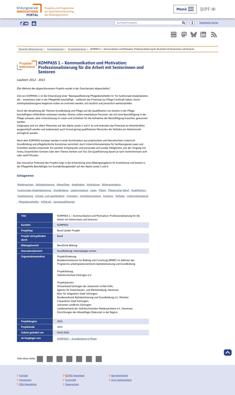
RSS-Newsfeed (74, 375)
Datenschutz (72, 384)
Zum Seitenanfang (121, 379)
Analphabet (78, 184)
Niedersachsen (25, 184)
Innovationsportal (55, 49)
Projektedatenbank (77, 49)
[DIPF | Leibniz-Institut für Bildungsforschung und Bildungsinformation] (208, 9)
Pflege (102, 190)
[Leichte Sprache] (34, 23)
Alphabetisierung (45, 184)
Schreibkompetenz (90, 196)
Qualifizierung (25, 196)
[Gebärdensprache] (24, 23)
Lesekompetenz (79, 190)
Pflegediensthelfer (29, 201)
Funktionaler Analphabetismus (34, 190)
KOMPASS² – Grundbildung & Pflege (77, 338)
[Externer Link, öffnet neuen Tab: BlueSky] (193, 34)
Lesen (93, 190)
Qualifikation (138, 190)
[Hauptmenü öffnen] (185, 9)
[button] (228, 352)
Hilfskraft (46, 201)
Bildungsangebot (111, 184)
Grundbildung (60, 190)
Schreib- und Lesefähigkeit (49, 196)
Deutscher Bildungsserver (31, 49)
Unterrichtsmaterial (137, 196)
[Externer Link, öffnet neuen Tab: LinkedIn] (203, 34)
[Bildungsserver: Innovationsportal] (45, 10)
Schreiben (72, 196)
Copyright (70, 379)
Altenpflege (63, 184)
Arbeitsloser (93, 184)
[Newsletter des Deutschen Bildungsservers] (173, 34)
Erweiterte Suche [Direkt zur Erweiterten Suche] (208, 22)
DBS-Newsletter (28, 384)
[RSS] (213, 34)
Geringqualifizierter (64, 201)
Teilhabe (120, 196)
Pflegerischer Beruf (118, 190)
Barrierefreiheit (119, 375)
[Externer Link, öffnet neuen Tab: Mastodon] (184, 34)
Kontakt (23, 375)
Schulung (108, 196)
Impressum (25, 379)
